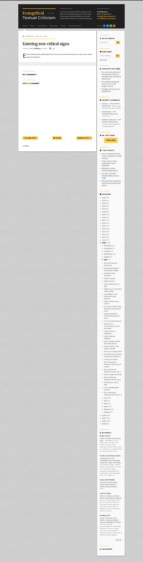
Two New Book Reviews (113, 321)
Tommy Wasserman (105, 16)
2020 (104, 212)
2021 (104, 209)
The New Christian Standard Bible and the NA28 (110, 176)
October (107, 251)
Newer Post (84, 138)
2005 (104, 424)
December (108, 246)
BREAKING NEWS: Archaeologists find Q (110, 169)
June (106, 398)
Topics (63, 26)
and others (112, 18)
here (38, 57)
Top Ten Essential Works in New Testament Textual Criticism (112, 156)
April (106, 404)
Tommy (104, 104)
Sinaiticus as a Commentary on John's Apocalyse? (112, 326)
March (106, 406)
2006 (104, 421)
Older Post (30, 138)
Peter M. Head (102, 14)
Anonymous (106, 112)
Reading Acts (105, 515)
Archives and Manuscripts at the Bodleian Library (111, 456)
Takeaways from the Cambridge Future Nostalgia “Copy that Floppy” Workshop (110, 460)
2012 (104, 234)
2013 (104, 231)
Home (25, 26)
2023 (104, 203)
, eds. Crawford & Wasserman (111, 75)
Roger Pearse (105, 436)
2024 (104, 200)
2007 (104, 418)
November (108, 248)
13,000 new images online (113, 351)
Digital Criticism (109, 281)
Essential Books (74, 26)
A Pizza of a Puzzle (110, 359)
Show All (118, 540)
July (105, 260)
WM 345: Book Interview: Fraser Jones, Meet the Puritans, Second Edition (109, 484)
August (106, 257)
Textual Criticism (39, 15)
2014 (104, 229)
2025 (104, 198)
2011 (104, 237)
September (108, 254)
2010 (104, 240)
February (107, 409)
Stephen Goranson (109, 120)
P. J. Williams (102, 18)
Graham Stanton (109, 278)
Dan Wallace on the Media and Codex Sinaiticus (111, 296)
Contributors (42, 26)
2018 (104, 217)
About (32, 26)
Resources (54, 26)
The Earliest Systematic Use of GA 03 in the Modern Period (110, 84)
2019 (104, 215)
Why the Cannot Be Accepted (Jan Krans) (111, 183)
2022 (104, 206)
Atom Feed (103, 60)
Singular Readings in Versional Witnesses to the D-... (112, 316)
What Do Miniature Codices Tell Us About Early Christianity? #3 (111, 498)
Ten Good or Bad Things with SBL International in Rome (112, 309)
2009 (104, 243)
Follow (111, 140)
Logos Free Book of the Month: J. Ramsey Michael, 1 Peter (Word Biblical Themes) (110, 520)
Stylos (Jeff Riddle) (107, 480)
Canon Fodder (105, 493)
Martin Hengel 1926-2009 (113, 374)
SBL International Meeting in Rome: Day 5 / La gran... (113, 364)
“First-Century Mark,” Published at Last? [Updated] (109, 163)
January (107, 412)
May (105, 401)
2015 (104, 226)
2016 (104, 223)
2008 (104, 415)
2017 (104, 220)
